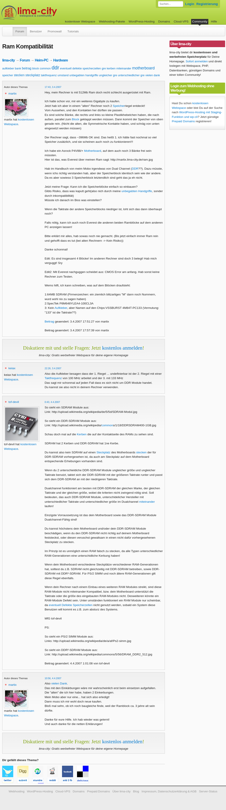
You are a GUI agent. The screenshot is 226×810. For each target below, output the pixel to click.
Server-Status (208, 791)
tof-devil (13, 402)
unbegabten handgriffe (83, 75)
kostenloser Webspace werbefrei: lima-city (46, 13)
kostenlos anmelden (122, 348)
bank (18, 68)
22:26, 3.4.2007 (53, 368)
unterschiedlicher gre (131, 75)
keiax (11, 368)
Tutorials (73, 31)
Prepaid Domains (183, 121)
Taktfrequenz (53, 378)
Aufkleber (61, 308)
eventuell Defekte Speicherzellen (70, 605)
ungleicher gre (108, 75)
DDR (135, 168)
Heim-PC (41, 60)
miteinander (123, 68)
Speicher (119, 106)
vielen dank (152, 75)
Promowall (55, 31)
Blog (136, 791)
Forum (19, 31)
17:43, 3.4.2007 (53, 87)
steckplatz (32, 75)
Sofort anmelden (197, 61)
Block (75, 119)
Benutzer (36, 31)
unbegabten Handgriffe (137, 191)
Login (189, 4)
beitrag (26, 68)
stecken (19, 75)
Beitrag (49, 321)
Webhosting (16, 791)
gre (104, 68)
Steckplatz (103, 452)
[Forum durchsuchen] (170, 4)
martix (12, 93)
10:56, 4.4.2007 (53, 678)
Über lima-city (121, 791)
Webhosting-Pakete (112, 21)
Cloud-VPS (181, 21)
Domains (164, 21)
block (35, 68)
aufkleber (8, 68)
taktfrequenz (49, 75)
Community (199, 21)
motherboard (143, 68)
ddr (55, 67)
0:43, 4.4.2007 (52, 402)
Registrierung (207, 4)
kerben (111, 68)
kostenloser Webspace (80, 21)
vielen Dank (59, 683)
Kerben (82, 434)
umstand (63, 75)
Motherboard (92, 150)
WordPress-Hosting (142, 21)
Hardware (60, 60)
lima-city (8, 60)
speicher (7, 75)
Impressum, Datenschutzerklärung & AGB (168, 791)
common (45, 68)
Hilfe (214, 21)
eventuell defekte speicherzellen (80, 68)
